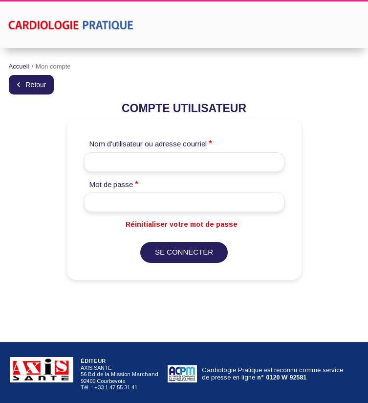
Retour (36, 85)
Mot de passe (111, 184)
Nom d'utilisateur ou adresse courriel (148, 144)
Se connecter (184, 252)
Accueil (19, 66)
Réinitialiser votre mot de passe (182, 224)
